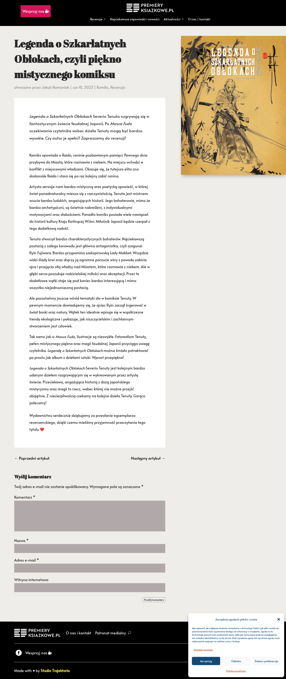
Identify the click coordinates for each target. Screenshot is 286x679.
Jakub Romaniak (55, 87)
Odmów (236, 661)
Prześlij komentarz (154, 599)
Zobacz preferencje (266, 661)
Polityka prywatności (236, 670)
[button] (279, 619)
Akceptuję (206, 661)
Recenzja (117, 87)
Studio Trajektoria (55, 670)
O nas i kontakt (78, 632)
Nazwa (21, 540)
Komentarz (24, 497)
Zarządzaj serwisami (203, 649)
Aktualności (172, 19)
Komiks (102, 87)
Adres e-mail (26, 560)
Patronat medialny (110, 632)
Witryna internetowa (31, 579)
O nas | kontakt (199, 19)
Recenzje (96, 19)
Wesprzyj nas (35, 11)
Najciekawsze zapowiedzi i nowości (135, 19)
